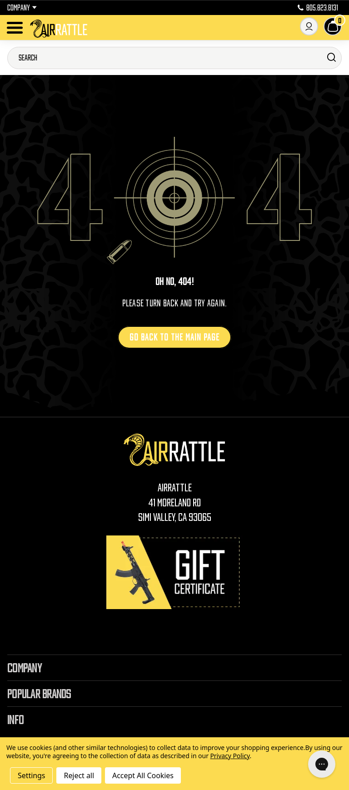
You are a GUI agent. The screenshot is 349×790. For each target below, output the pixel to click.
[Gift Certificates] (174, 572)
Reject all (79, 775)
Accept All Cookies (143, 775)
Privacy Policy (229, 755)
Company (22, 7)
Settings (31, 775)
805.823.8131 (318, 7)
